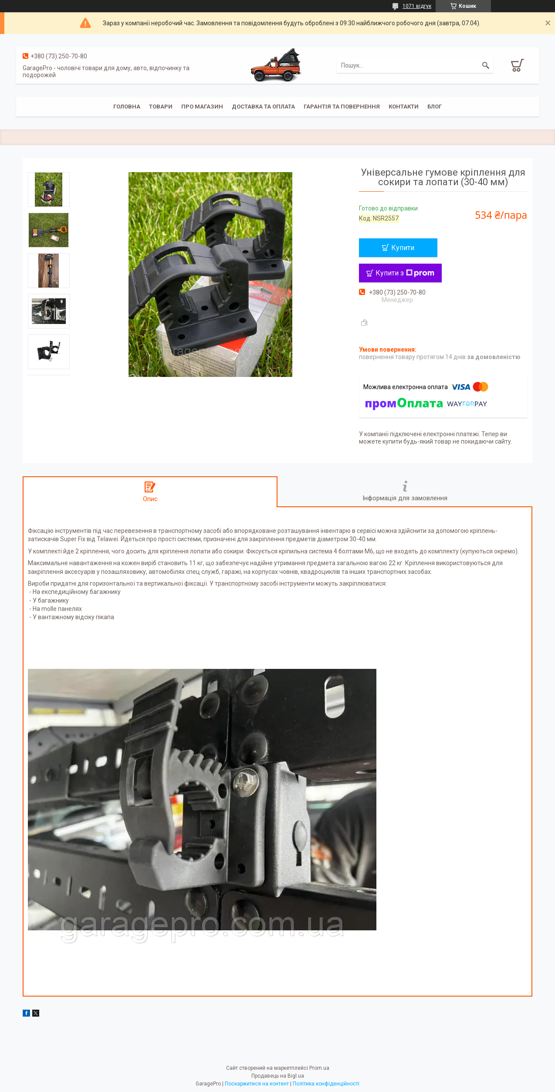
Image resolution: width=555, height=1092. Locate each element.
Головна (126, 106)
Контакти (404, 106)
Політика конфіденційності (326, 1084)
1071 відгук (417, 6)
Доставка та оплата (263, 106)
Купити (402, 248)
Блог (434, 106)
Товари (161, 106)
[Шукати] (486, 65)
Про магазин (202, 106)
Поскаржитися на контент (257, 1084)
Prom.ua (319, 1068)
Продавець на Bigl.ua (277, 1076)
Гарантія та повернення (342, 106)
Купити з (405, 273)
